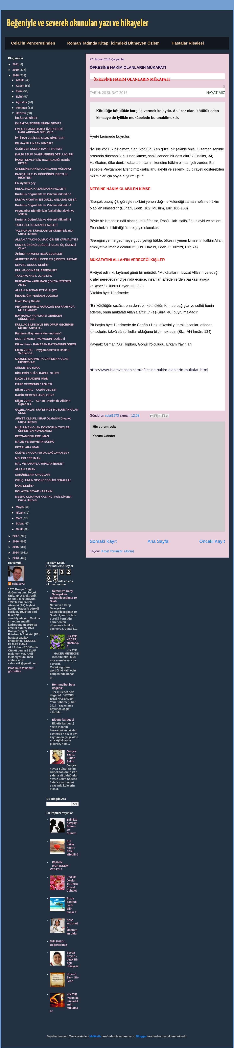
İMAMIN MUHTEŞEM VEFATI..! (59, 866)
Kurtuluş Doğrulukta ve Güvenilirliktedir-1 (43, 219)
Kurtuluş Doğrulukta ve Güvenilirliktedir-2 (43, 205)
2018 (16, 75)
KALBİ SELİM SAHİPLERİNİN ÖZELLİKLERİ (44, 154)
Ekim (19, 91)
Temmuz (22, 107)
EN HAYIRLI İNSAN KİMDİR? (34, 143)
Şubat (20, 523)
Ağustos (22, 102)
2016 (16, 541)
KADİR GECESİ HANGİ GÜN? (34, 395)
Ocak (19, 529)
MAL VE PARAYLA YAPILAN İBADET (39, 463)
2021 (16, 64)
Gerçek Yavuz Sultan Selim (71, 756)
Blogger (141, 1036)
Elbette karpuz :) (63, 719)
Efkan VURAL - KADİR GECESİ (35, 389)
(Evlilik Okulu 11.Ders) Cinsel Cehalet (72, 883)
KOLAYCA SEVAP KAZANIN (33, 491)
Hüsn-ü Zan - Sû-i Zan (73, 978)
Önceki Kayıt (212, 541)
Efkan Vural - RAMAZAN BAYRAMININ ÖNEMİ (45, 344)
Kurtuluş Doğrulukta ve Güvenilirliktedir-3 (43, 194)
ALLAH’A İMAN (25, 469)
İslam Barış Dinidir (27, 301)
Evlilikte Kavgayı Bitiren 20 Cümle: (72, 826)
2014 (16, 552)
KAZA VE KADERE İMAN (31, 378)
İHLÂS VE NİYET (26, 118)
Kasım (20, 85)
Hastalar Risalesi (188, 43)
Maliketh (95, 1036)
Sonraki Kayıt (103, 541)
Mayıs (20, 507)
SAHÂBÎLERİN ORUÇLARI (32, 474)
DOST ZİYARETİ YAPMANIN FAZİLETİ (40, 338)
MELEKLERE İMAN (28, 458)
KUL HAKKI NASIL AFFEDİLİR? (36, 270)
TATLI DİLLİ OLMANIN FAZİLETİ (36, 225)
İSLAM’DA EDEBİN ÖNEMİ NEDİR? (38, 123)
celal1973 (18, 583)
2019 (16, 69)
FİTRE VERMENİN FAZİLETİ (33, 384)
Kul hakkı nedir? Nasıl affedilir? (72, 847)
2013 (16, 558)
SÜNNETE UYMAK (27, 367)
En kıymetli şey (25, 183)
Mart (19, 518)
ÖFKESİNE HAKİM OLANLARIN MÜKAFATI (43, 168)
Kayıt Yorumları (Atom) (117, 551)
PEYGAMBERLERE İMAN (32, 436)
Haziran (21, 113)
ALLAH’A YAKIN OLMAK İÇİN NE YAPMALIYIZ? (46, 239)
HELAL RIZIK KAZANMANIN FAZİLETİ (40, 188)
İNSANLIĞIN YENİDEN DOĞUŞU (36, 295)
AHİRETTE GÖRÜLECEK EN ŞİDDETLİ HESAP (46, 259)
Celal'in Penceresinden (33, 43)
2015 (16, 546)
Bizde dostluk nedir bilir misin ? (72, 905)
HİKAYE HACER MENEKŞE (73, 641)
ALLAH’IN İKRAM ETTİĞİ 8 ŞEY (36, 290)
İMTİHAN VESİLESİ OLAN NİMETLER (39, 137)
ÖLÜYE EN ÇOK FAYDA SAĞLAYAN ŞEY (42, 452)
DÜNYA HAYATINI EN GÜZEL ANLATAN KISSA (45, 199)
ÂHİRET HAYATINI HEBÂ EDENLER (38, 253)
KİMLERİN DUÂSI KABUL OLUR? (37, 373)
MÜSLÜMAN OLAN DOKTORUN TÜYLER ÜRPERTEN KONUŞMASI (42, 429)
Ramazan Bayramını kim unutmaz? (38, 333)
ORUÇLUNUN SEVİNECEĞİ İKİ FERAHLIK (43, 480)
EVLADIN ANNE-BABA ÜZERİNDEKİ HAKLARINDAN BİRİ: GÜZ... (39, 130)
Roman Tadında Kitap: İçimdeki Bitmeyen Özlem (113, 43)
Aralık (20, 80)
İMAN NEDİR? (24, 485)
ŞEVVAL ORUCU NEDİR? (32, 264)
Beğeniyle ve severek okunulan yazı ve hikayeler (77, 23)
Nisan (20, 512)
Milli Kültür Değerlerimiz (58, 943)
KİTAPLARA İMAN (27, 447)
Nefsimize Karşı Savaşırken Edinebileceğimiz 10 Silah (63, 596)
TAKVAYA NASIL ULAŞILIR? (33, 275)
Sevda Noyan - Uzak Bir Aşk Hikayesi (72, 959)
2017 (16, 536)
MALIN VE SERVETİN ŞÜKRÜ (34, 441)
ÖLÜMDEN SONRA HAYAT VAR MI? (38, 148)
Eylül (19, 96)
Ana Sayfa (157, 541)
